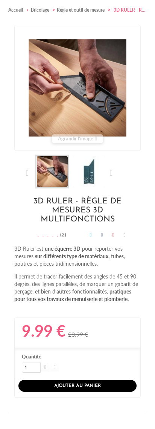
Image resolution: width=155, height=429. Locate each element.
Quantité (31, 357)
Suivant (110, 173)
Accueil (15, 10)
